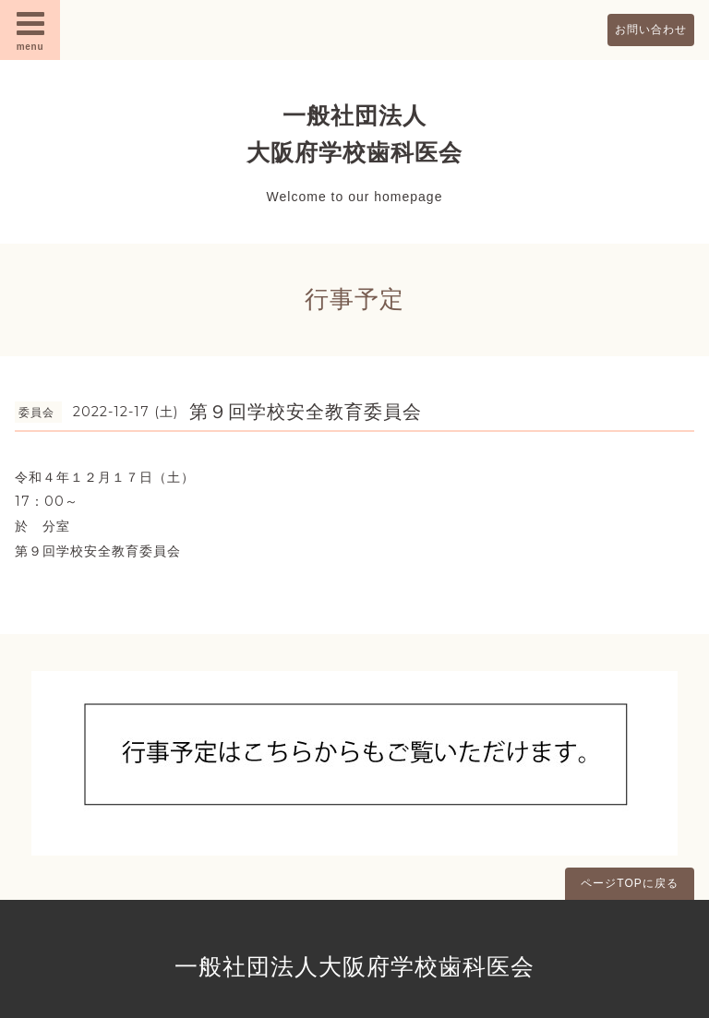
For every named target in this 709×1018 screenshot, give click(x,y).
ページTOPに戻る (629, 883)
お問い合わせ (651, 29)
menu (30, 29)
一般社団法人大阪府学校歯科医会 (354, 966)
